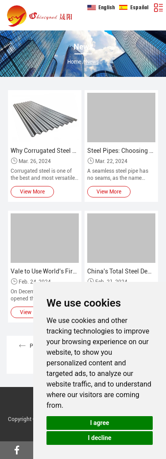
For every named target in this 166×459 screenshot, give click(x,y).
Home (74, 62)
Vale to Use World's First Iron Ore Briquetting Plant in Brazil (45, 271)
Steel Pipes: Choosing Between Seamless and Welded (121, 150)
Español (133, 7)
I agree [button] (99, 422)
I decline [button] (99, 437)
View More (32, 192)
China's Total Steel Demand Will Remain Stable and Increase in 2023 (121, 271)
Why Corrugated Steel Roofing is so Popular (45, 150)
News (92, 62)
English (101, 7)
